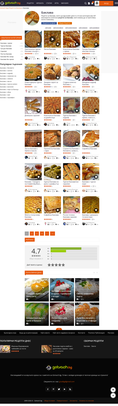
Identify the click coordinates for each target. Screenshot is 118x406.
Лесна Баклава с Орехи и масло (31, 150)
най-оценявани (94, 27)
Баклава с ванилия (6, 87)
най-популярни (58, 27)
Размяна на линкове (86, 401)
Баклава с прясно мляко (8, 84)
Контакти (81, 333)
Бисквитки (73, 401)
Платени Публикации (96, 333)
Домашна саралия (32, 115)
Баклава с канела (6, 71)
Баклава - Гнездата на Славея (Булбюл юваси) (32, 183)
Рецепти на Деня (49, 23)
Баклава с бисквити (7, 68)
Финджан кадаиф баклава (89, 83)
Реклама (111, 333)
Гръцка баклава (6, 48)
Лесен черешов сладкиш (59, 319)
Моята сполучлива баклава (32, 216)
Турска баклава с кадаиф (70, 116)
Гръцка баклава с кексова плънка (89, 50)
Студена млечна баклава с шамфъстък (69, 83)
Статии (49, 3)
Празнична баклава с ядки (52, 150)
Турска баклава (6, 46)
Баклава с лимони (6, 79)
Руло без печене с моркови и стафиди (86, 319)
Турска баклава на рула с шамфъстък (51, 183)
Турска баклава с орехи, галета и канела (89, 116)
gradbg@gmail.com (66, 381)
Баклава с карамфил (7, 97)
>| (52, 234)
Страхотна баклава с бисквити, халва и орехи (71, 150)
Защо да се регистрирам (28, 333)
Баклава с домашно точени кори (90, 216)
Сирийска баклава (89, 149)
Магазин (64, 3)
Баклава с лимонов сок (8, 76)
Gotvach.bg (4, 8)
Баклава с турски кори (89, 183)
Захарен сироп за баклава (51, 83)
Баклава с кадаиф (6, 73)
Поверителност (62, 401)
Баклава (87, 346)
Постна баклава (6, 54)
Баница (19, 8)
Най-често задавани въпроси (64, 333)
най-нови (48, 27)
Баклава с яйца (5, 92)
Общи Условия (49, 401)
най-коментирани (71, 27)
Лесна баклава (50, 49)
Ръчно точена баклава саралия (70, 216)
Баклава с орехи (6, 43)
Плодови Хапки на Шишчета (35, 295)
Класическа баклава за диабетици (52, 116)
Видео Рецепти (65, 23)
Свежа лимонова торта (85, 295)
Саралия (4, 51)
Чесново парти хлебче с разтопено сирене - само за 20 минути (63, 348)
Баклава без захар (7, 56)
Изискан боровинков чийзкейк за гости (19, 347)
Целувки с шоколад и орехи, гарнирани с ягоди (61, 294)
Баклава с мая (5, 95)
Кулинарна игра (10, 333)
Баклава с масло (6, 81)
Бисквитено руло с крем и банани (35, 319)
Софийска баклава (51, 215)
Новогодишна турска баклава (33, 83)
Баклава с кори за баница (9, 89)
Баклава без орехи (7, 59)
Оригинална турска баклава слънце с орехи (32, 50)
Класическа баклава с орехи (71, 50)
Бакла (94, 346)
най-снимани (83, 27)
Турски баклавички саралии (70, 183)
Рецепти (30, 3)
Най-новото (45, 333)
